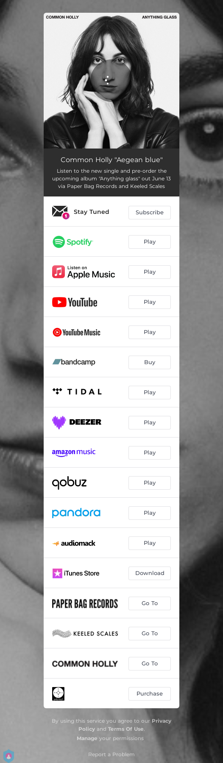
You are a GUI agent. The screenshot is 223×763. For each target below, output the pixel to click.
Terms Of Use (126, 729)
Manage (87, 738)
